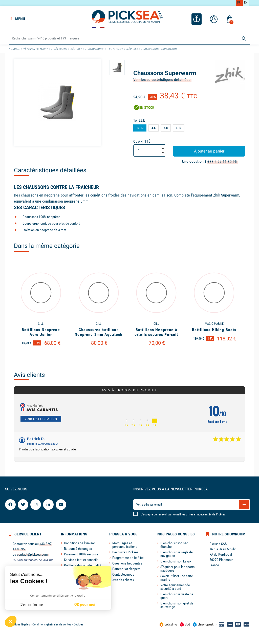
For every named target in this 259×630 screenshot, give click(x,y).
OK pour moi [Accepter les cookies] (84, 604)
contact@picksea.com (32, 554)
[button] (11, 621)
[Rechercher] (129, 39)
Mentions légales (19, 624)
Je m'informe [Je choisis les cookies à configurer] (31, 604)
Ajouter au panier (209, 151)
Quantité (142, 141)
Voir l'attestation (41, 419)
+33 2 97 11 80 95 (222, 161)
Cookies (78, 624)
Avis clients (29, 374)
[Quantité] (150, 150)
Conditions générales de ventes (51, 624)
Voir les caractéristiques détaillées (161, 79)
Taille (139, 120)
